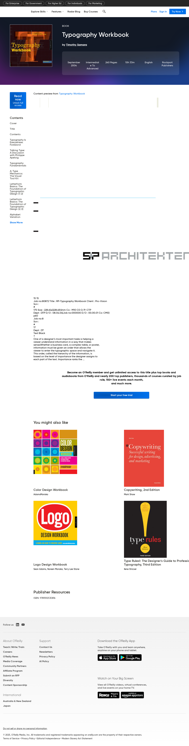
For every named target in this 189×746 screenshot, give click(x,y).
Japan (6, 705)
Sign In (163, 11)
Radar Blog (73, 11)
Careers (7, 651)
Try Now (177, 11)
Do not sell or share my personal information (25, 728)
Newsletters (46, 651)
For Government (34, 3)
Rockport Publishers (167, 64)
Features (58, 11)
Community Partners (14, 666)
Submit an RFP (11, 675)
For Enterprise (12, 3)
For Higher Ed (54, 3)
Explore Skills (39, 11)
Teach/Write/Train (13, 647)
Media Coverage (12, 661)
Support (45, 641)
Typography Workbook (72, 93)
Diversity (8, 680)
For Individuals (75, 3)
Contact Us (45, 647)
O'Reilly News (10, 656)
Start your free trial (122, 395)
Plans (154, 11)
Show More (16, 222)
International (12, 695)
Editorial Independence (48, 738)
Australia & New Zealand (17, 701)
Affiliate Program (13, 670)
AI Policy (44, 661)
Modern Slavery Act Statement (77, 738)
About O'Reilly (12, 641)
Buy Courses (91, 11)
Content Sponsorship (15, 685)
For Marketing (95, 3)
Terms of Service (11, 738)
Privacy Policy (47, 656)
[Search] (104, 11)
